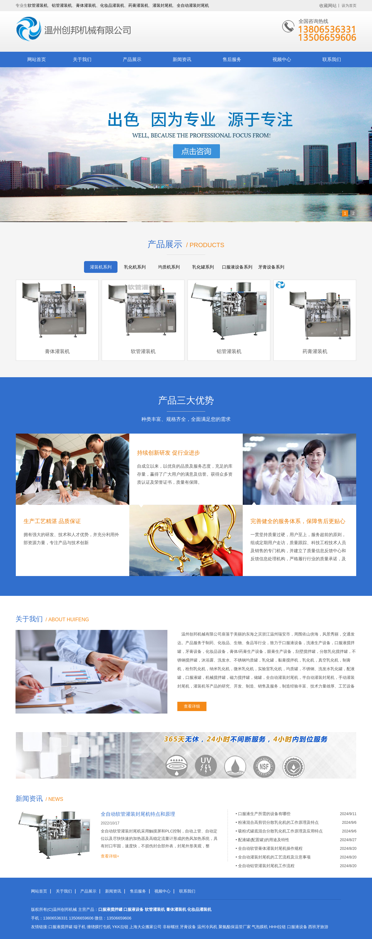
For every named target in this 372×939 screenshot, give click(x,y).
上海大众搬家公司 (145, 926)
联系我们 (331, 59)
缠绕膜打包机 (99, 926)
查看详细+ (110, 856)
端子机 (79, 926)
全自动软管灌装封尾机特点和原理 (138, 814)
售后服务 (232, 59)
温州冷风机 (207, 926)
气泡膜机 (260, 926)
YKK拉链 (120, 926)
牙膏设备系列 (271, 266)
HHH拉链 (277, 926)
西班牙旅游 (318, 926)
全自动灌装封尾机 (193, 5)
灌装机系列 (101, 266)
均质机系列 (169, 266)
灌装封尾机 (163, 5)
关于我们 (82, 59)
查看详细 (192, 706)
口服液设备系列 (237, 266)
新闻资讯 (182, 59)
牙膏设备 (188, 926)
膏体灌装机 (86, 5)
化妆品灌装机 (112, 5)
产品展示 (132, 59)
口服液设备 (297, 926)
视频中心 (281, 59)
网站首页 (36, 59)
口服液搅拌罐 (60, 926)
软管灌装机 (38, 5)
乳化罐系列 (203, 266)
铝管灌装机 (62, 5)
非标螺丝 (171, 926)
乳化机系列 (135, 266)
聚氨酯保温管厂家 (235, 926)
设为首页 (349, 5)
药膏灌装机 (138, 5)
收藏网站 (328, 5)
